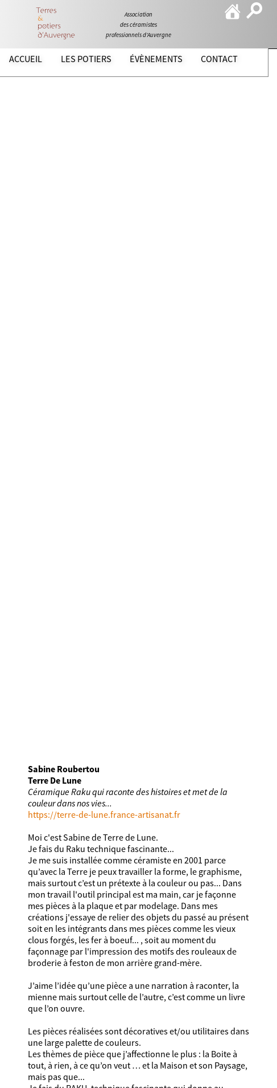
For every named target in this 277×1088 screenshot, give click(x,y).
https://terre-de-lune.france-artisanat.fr (104, 814)
